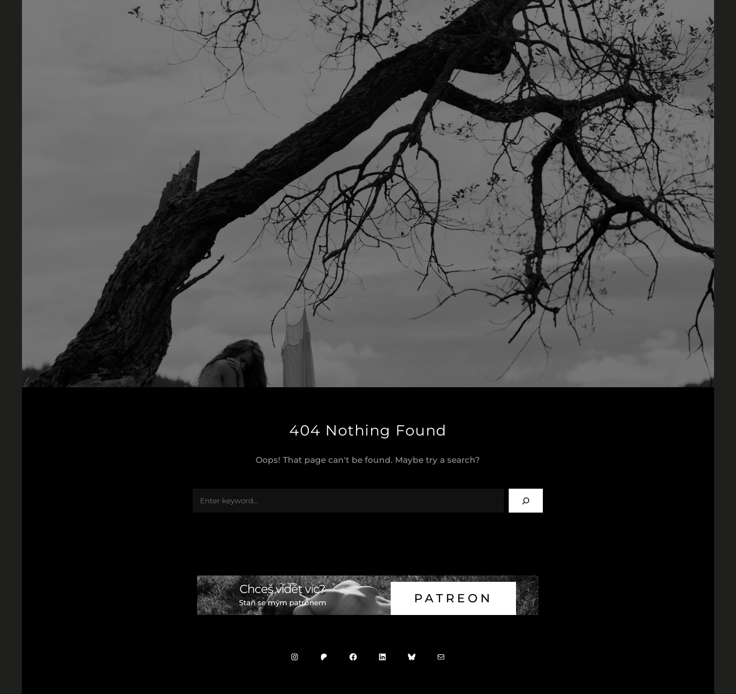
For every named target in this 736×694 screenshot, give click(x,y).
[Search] (526, 501)
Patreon (453, 598)
